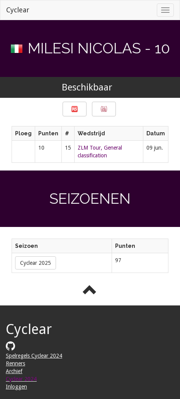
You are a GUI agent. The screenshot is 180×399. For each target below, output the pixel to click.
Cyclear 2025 (35, 263)
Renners (15, 363)
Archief (14, 371)
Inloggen (16, 387)
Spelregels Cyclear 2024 (34, 356)
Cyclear (17, 10)
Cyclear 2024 (21, 379)
